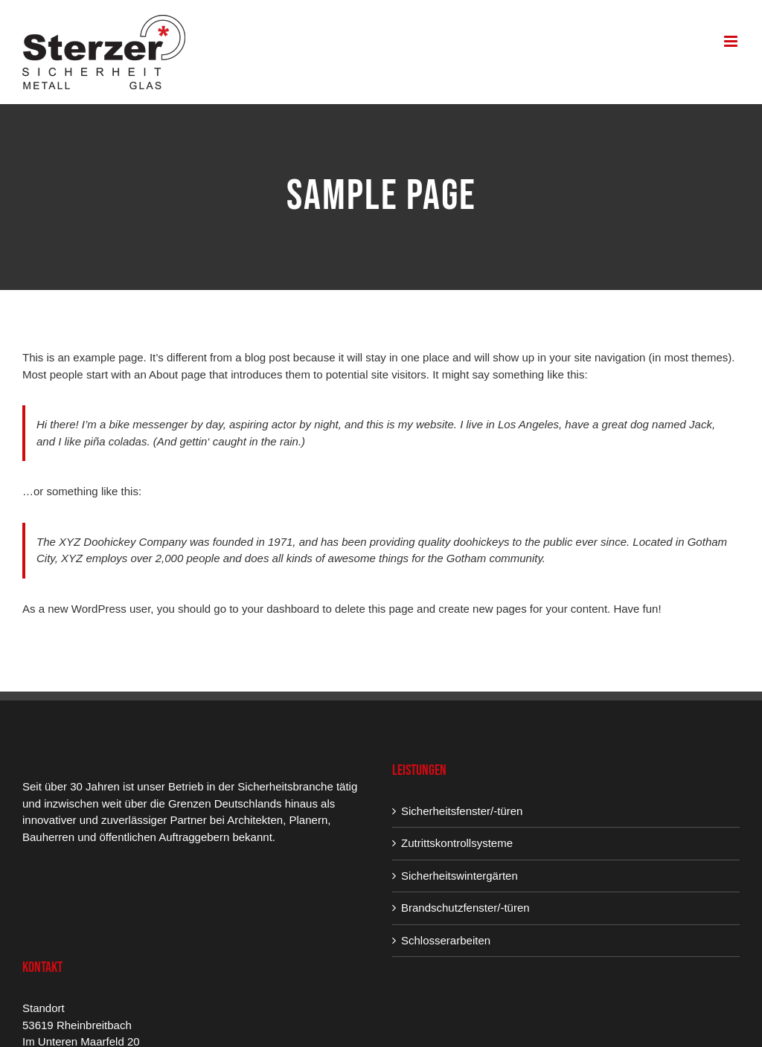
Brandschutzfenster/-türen (465, 907)
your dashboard (280, 608)
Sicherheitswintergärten (459, 875)
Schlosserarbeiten (445, 940)
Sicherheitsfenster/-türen (461, 811)
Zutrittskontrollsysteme (457, 843)
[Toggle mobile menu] (732, 41)
